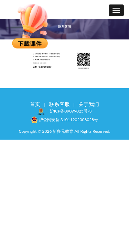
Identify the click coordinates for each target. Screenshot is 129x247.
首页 (35, 104)
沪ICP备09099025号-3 (71, 111)
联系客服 (59, 104)
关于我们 (88, 104)
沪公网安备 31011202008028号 (64, 119)
